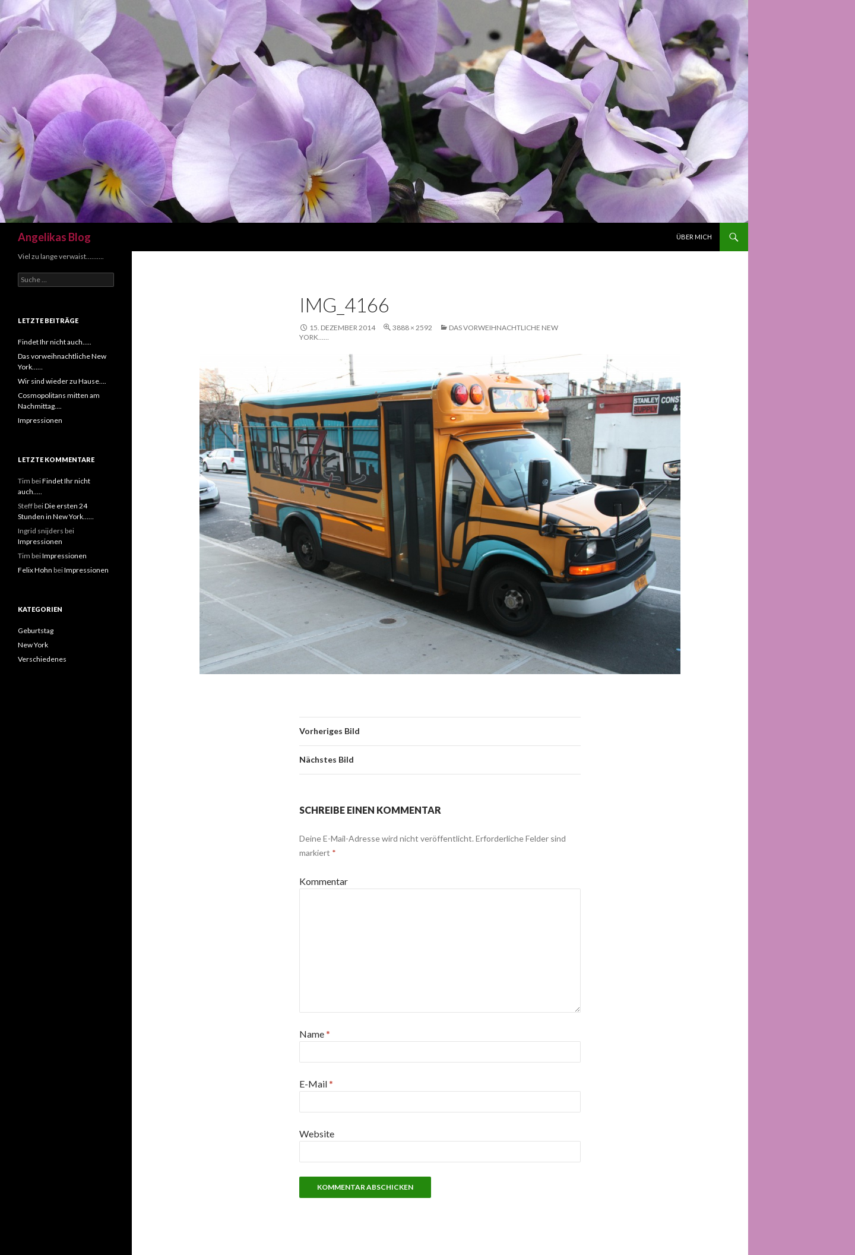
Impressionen (40, 420)
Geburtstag (35, 630)
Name (314, 1033)
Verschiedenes (42, 659)
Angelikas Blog (54, 237)
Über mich (694, 237)
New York (33, 644)
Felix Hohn (35, 569)
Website (316, 1133)
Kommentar (323, 881)
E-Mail (316, 1083)
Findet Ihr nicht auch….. (54, 341)
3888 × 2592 (412, 327)
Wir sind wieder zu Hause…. (62, 381)
